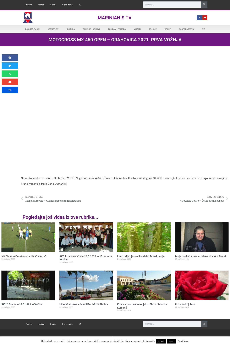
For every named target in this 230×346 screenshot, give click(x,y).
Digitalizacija (67, 5)
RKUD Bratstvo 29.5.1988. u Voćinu (22, 304)
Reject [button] (171, 341)
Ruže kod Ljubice (185, 304)
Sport (168, 29)
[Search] (204, 4)
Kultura (71, 29)
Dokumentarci (32, 29)
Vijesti (137, 29)
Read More (183, 341)
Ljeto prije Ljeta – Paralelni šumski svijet (141, 256)
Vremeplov (53, 29)
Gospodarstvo (186, 29)
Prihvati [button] (161, 341)
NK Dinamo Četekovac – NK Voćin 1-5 (23, 256)
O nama (53, 5)
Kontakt (41, 5)
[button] (10, 57)
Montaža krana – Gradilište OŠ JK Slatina (83, 304)
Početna (29, 5)
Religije (153, 29)
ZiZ (203, 29)
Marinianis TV (115, 18)
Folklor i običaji (91, 29)
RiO (79, 5)
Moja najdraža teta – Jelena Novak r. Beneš (200, 256)
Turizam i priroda (117, 29)
